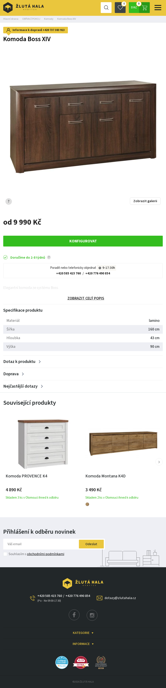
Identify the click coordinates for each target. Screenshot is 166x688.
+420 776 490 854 (97, 273)
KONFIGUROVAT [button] (83, 241)
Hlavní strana (10, 19)
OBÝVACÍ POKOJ (31, 19)
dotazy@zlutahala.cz (120, 598)
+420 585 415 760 (68, 273)
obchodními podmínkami (45, 554)
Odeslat (91, 544)
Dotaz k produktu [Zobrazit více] (19, 362)
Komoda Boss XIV (66, 19)
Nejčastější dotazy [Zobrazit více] (20, 386)
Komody (48, 19)
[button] (159, 462)
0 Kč (140, 7)
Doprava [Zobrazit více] (11, 374)
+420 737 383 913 (54, 30)
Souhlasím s (36, 554)
